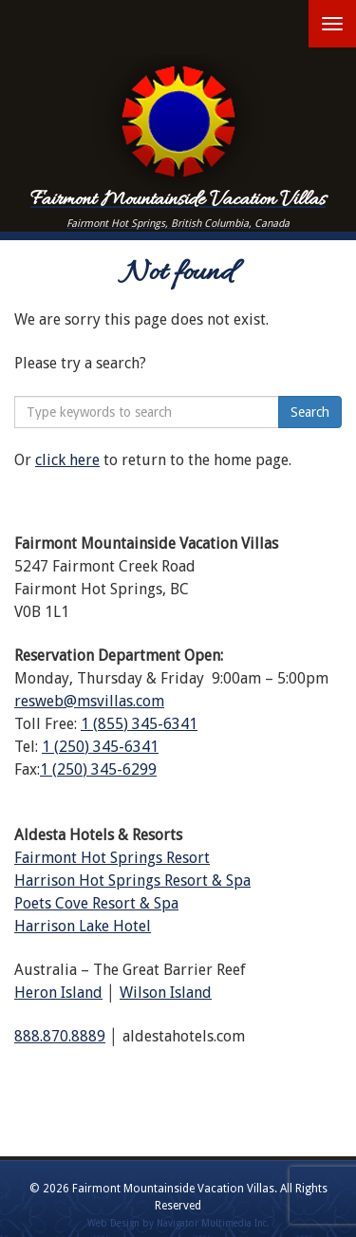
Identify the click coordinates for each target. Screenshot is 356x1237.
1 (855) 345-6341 (139, 724)
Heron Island (58, 993)
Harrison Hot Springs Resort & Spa (132, 881)
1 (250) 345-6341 (100, 747)
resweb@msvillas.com (89, 701)
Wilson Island (166, 993)
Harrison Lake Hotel (82, 926)
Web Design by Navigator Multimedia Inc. (178, 1223)
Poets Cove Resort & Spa (96, 903)
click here (67, 460)
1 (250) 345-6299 (98, 769)
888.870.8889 (59, 1036)
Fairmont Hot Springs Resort (112, 858)
